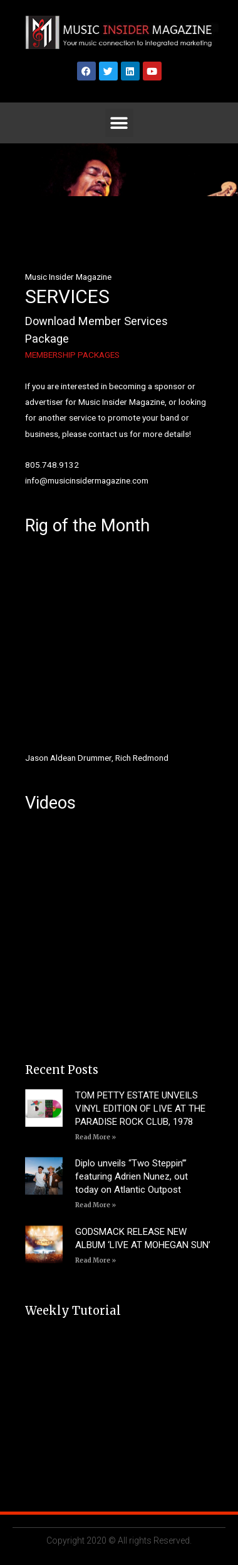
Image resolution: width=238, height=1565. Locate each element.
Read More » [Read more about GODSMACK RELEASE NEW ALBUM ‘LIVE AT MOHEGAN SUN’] (95, 1260)
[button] (119, 123)
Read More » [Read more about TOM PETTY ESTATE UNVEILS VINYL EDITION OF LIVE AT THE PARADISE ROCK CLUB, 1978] (95, 1137)
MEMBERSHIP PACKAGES (72, 355)
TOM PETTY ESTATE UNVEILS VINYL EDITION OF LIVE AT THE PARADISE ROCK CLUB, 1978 (140, 1108)
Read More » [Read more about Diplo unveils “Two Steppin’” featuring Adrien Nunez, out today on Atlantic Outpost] (95, 1205)
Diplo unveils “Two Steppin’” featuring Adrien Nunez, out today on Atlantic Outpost (131, 1176)
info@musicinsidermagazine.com (86, 480)
